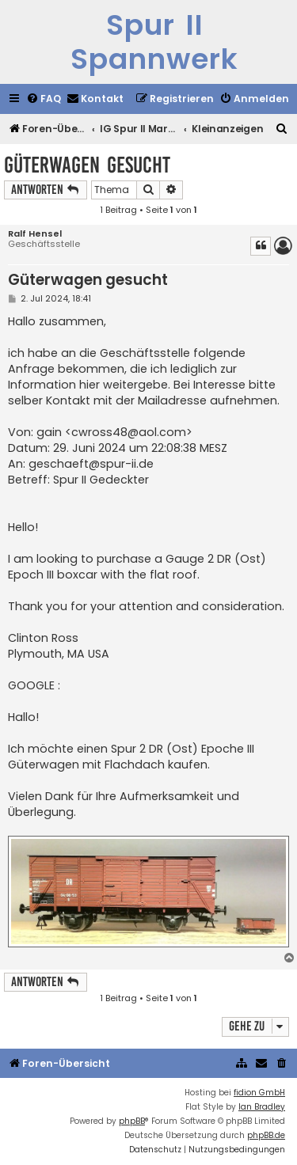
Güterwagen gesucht (87, 165)
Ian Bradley (261, 1107)
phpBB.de (266, 1135)
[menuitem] (43, 99)
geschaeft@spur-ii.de (91, 464)
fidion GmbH (259, 1093)
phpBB (132, 1121)
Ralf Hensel (35, 234)
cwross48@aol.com (128, 432)
